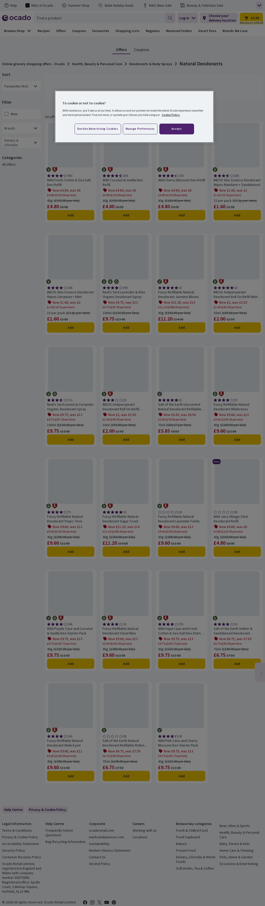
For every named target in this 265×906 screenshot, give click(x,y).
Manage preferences (140, 129)
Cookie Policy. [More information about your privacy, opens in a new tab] (171, 115)
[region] (134, 117)
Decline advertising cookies (97, 129)
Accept (176, 129)
